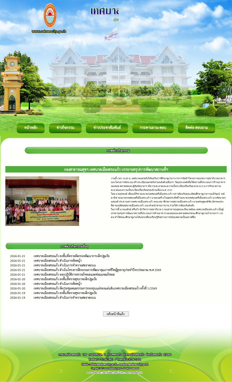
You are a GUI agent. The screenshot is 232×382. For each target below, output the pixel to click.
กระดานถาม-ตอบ (153, 127)
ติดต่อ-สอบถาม (196, 127)
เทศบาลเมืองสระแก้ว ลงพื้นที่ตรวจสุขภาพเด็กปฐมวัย (65, 279)
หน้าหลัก (30, 127)
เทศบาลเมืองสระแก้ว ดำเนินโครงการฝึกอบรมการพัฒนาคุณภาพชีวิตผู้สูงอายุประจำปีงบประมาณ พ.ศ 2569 (97, 270)
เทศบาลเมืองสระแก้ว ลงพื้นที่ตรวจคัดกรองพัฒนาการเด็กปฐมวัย (72, 256)
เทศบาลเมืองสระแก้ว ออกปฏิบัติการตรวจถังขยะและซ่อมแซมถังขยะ (74, 274)
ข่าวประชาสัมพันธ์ (107, 127)
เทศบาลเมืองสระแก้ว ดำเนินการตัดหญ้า (58, 260)
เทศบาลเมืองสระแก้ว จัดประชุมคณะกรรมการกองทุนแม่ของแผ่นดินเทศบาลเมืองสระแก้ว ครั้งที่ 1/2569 (95, 288)
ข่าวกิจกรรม (65, 127)
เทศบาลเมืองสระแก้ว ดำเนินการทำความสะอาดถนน (65, 265)
